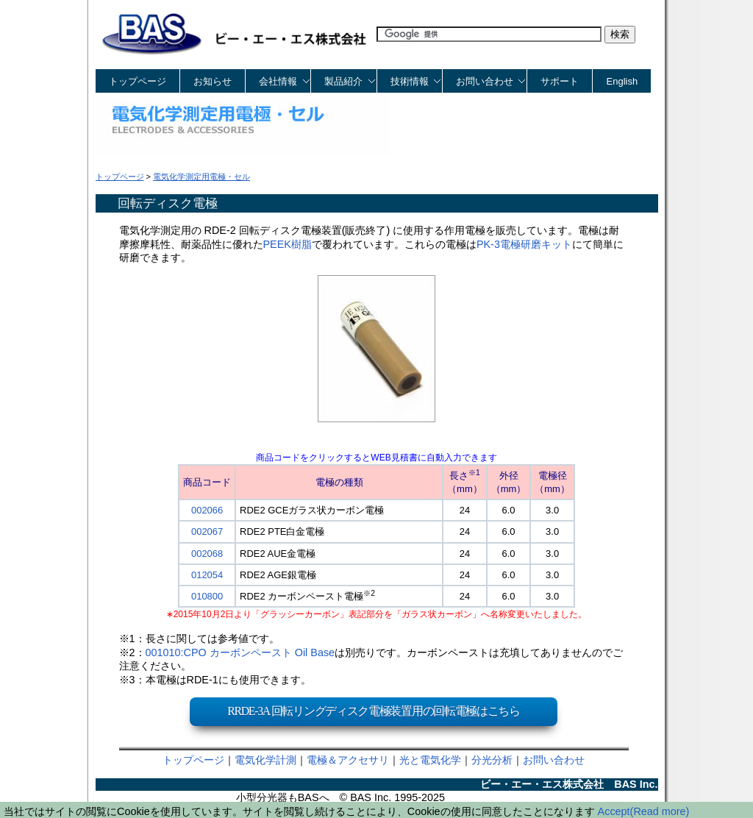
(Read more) (660, 811)
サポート (559, 81)
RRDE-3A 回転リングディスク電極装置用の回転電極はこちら (373, 711)
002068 (207, 553)
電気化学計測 (265, 760)
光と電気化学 (430, 760)
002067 (207, 531)
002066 (207, 510)
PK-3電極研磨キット (524, 244)
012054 (207, 574)
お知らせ (212, 81)
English (622, 81)
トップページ (137, 81)
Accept (614, 811)
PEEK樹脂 (287, 244)
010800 (207, 596)
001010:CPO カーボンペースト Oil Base (240, 652)
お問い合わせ (554, 760)
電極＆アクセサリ (348, 760)
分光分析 (492, 760)
